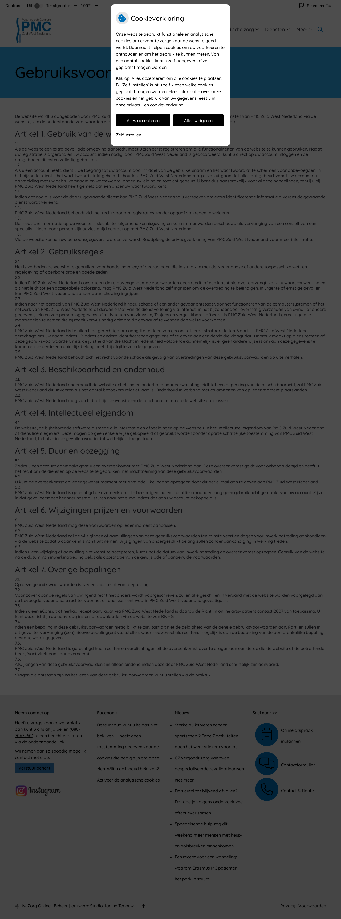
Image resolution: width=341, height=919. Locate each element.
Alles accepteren (143, 120)
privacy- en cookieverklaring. (155, 104)
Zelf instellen (128, 134)
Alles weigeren (198, 120)
